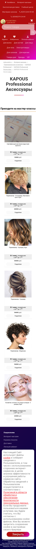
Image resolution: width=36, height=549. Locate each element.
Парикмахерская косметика (13, 65)
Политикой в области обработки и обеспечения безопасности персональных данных (16, 497)
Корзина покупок (10, 440)
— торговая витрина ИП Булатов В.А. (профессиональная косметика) (21, 541)
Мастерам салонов (9, 12)
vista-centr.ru (7, 62)
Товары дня (11, 57)
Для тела (10, 48)
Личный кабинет (10, 447)
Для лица (29, 43)
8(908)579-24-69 (18, 17)
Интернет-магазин (24, 2)
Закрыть (18, 534)
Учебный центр (27, 7)
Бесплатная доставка (11, 7)
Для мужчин (24, 52)
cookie (6, 457)
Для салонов (12, 52)
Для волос (7, 43)
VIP (28, 57)
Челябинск (10, 2)
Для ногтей (18, 43)
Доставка (8, 443)
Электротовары (22, 48)
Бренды (21, 57)
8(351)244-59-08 (26, 12)
